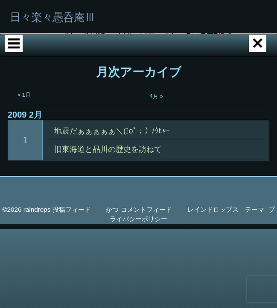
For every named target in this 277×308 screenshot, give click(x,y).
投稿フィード (71, 240)
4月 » (156, 127)
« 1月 (24, 126)
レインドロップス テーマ (225, 240)
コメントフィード (146, 240)
